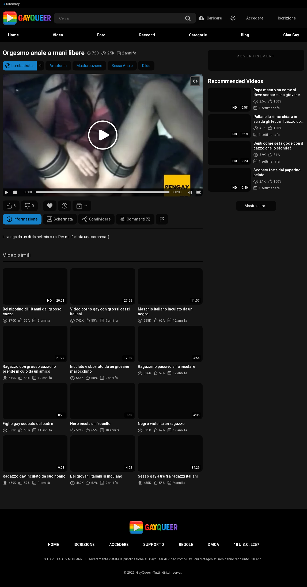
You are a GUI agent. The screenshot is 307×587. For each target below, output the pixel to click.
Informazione (22, 219)
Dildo (146, 66)
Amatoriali (58, 66)
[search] (188, 19)
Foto (101, 35)
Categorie (198, 35)
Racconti (147, 35)
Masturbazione (89, 66)
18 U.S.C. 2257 (246, 544)
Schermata (60, 219)
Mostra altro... (256, 206)
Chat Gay (291, 35)
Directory (11, 4)
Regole (186, 544)
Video (58, 35)
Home (13, 35)
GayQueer (143, 572)
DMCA (213, 544)
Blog (245, 35)
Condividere (96, 219)
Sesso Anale (122, 66)
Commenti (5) (135, 219)
